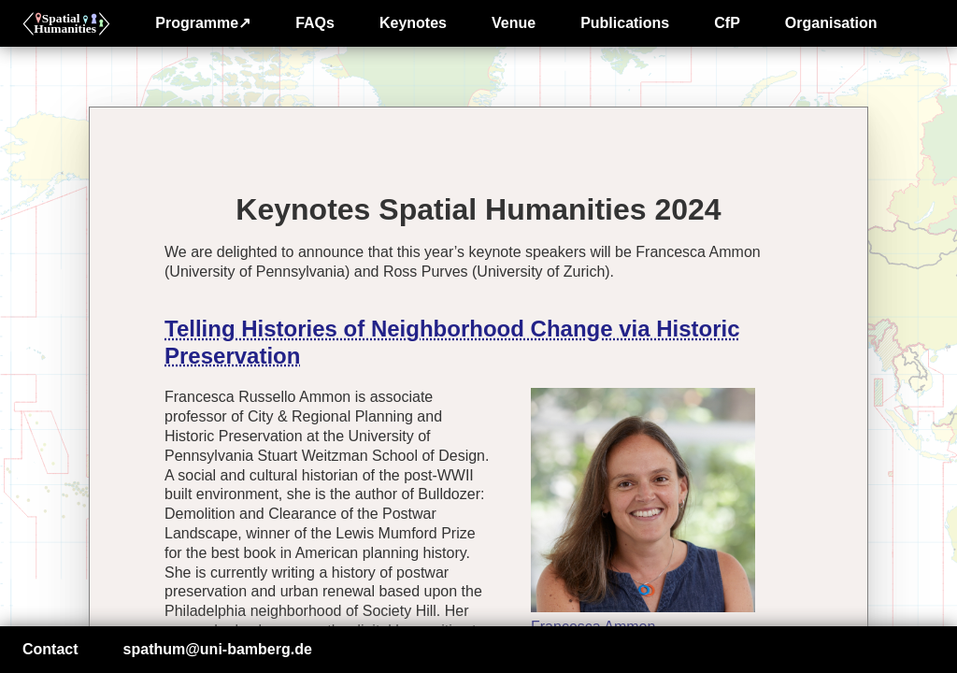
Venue (514, 23)
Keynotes (413, 23)
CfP (727, 23)
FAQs (315, 23)
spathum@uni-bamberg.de (217, 649)
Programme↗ (202, 23)
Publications (624, 23)
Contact (50, 649)
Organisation (831, 23)
